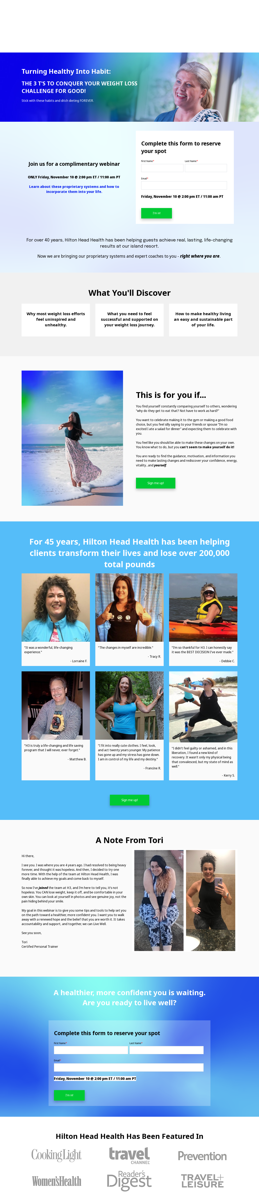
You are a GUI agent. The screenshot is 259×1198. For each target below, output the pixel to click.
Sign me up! (155, 454)
